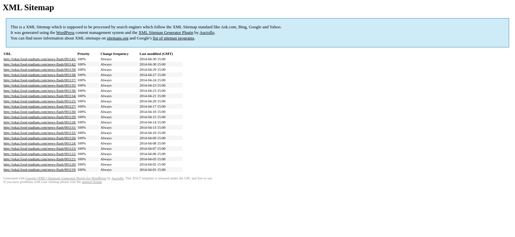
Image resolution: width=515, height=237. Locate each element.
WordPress (65, 32)
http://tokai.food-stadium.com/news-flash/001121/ (40, 159)
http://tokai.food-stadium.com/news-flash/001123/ (40, 148)
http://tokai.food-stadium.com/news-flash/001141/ (40, 59)
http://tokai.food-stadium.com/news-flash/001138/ (40, 75)
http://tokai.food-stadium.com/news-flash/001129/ (40, 117)
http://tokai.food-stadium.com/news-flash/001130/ (40, 112)
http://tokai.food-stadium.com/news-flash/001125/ (40, 101)
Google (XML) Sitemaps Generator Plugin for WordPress (66, 178)
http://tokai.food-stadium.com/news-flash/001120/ (40, 164)
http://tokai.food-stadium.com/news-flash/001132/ (40, 133)
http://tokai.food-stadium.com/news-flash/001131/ (40, 127)
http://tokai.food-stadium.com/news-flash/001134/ (40, 96)
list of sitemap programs (173, 38)
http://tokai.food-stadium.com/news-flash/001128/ (40, 122)
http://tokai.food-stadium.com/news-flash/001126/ (40, 138)
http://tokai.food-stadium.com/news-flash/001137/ (40, 80)
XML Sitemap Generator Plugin (166, 32)
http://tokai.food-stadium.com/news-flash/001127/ (40, 106)
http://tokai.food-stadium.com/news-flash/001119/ (40, 169)
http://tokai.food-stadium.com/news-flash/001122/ (40, 154)
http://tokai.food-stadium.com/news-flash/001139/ (40, 69)
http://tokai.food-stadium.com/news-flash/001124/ (40, 143)
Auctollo (206, 32)
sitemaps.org (117, 38)
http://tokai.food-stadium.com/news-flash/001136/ (40, 90)
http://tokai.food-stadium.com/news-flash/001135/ (40, 85)
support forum (92, 182)
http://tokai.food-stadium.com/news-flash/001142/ (40, 64)
